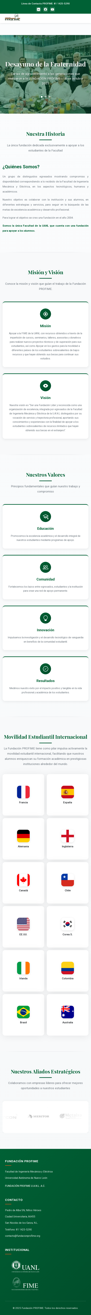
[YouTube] (52, 9)
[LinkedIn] (38, 9)
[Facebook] (45, 9)
